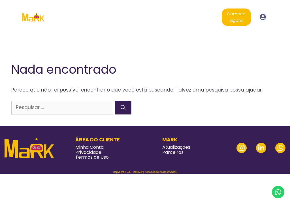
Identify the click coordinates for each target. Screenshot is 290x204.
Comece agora (236, 17)
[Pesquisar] (123, 107)
